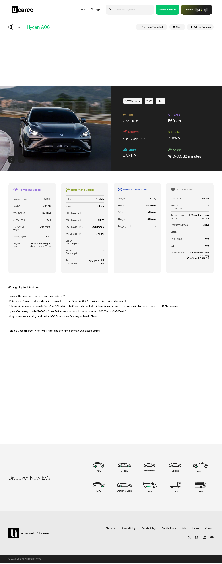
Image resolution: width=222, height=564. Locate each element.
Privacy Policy (128, 529)
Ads (184, 529)
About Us (110, 529)
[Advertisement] (111, 59)
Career (195, 529)
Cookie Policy (149, 529)
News (82, 9)
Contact (209, 529)
